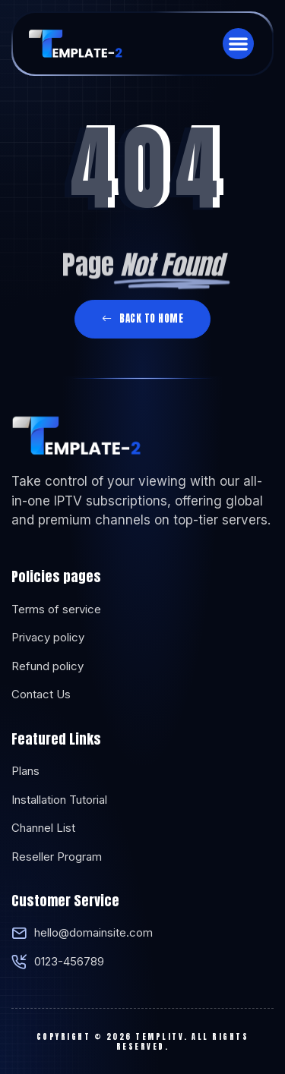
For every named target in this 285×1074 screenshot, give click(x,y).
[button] (238, 43)
